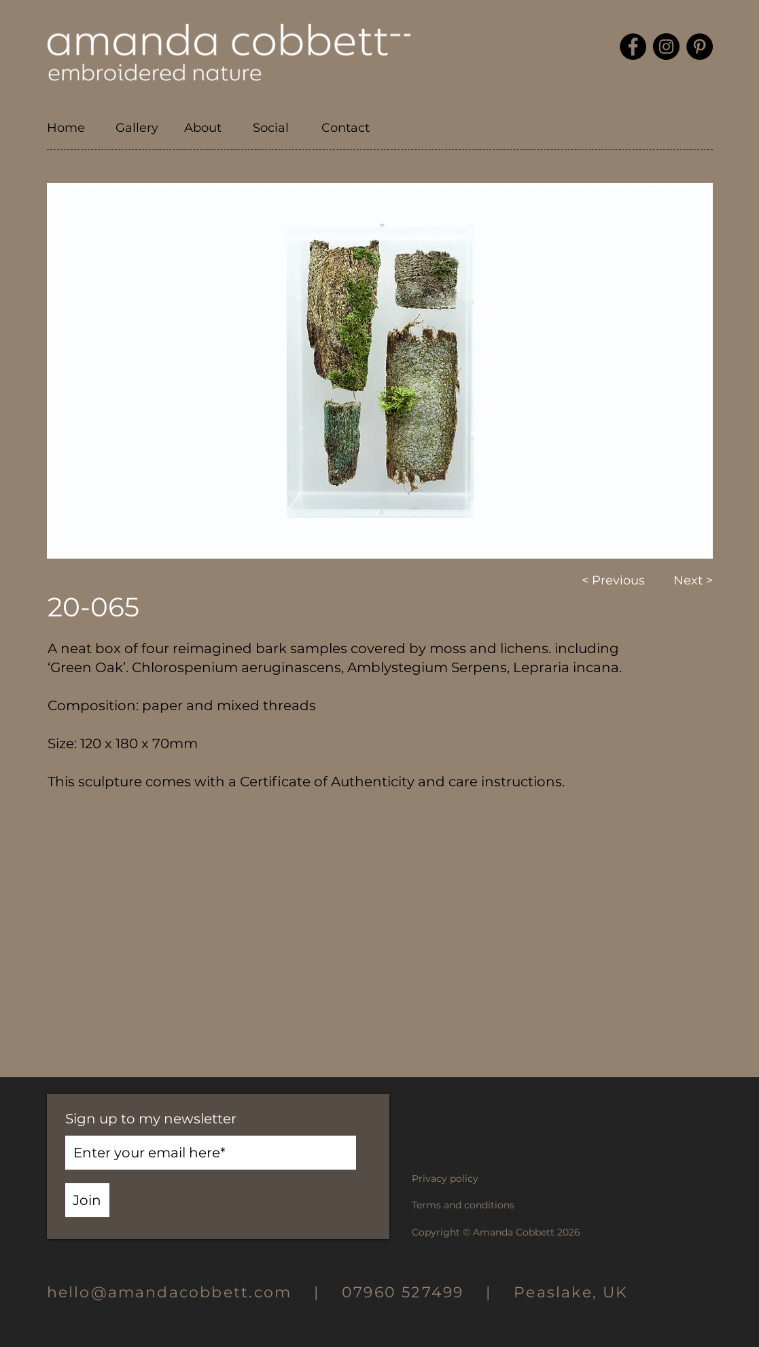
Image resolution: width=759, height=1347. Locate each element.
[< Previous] (616, 581)
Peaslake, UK (571, 1292)
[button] (139, 128)
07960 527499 (402, 1292)
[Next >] (683, 581)
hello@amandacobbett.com (180, 1292)
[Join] (87, 1200)
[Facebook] (633, 46)
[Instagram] (666, 46)
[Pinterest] (699, 46)
